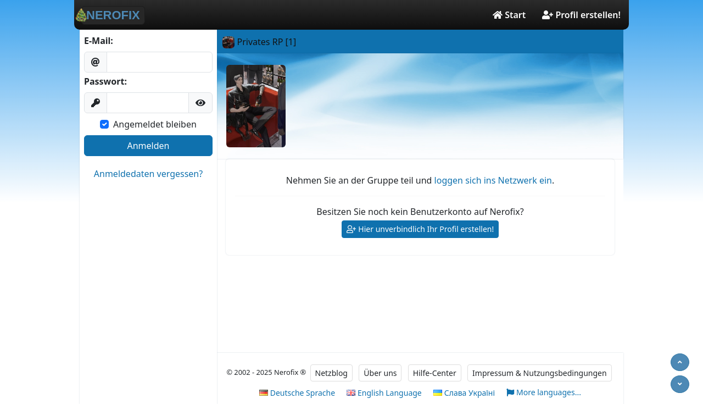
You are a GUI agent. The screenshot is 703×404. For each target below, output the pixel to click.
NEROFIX (110, 15)
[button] (200, 102)
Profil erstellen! (581, 15)
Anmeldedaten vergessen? (148, 174)
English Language (384, 393)
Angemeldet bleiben (155, 124)
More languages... (543, 393)
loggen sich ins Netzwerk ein (493, 180)
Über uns (380, 373)
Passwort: (105, 81)
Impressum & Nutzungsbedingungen (539, 373)
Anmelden (148, 146)
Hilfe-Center (434, 373)
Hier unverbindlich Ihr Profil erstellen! (420, 229)
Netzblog (331, 373)
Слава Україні (464, 393)
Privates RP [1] (259, 42)
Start (509, 15)
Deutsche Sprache (297, 393)
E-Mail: (98, 41)
